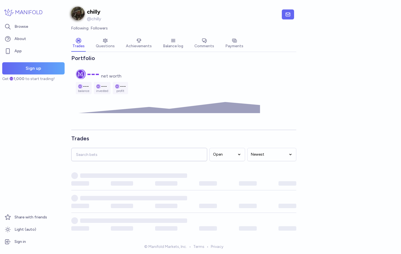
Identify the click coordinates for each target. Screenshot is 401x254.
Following (80, 28)
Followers (99, 28)
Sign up (33, 68)
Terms (198, 246)
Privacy (217, 246)
